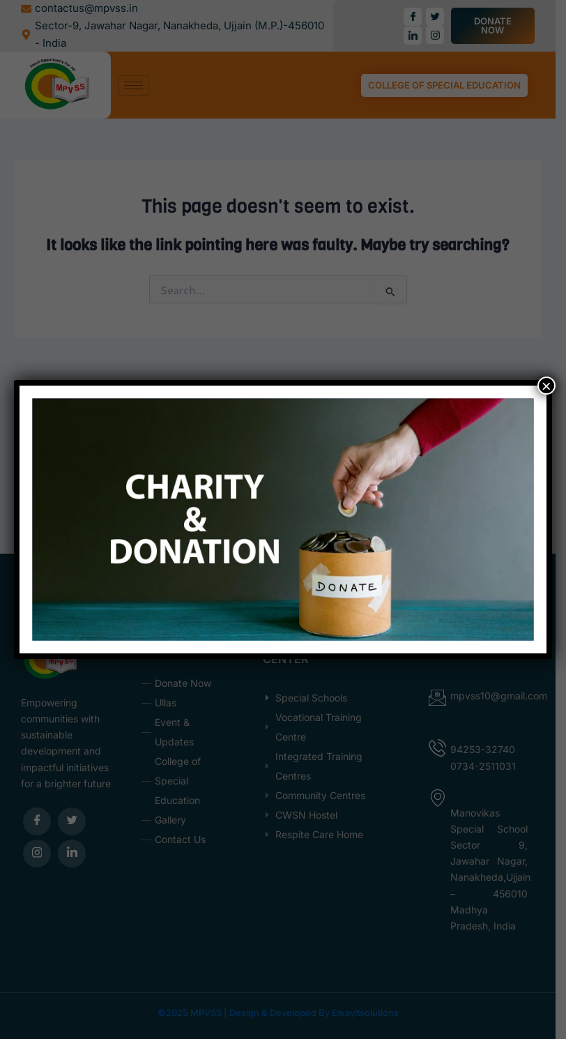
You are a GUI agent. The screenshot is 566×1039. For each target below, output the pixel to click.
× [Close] (546, 386)
